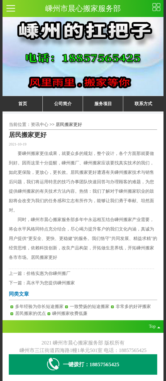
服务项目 (103, 103)
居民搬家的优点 (30, 313)
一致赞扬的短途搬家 (89, 306)
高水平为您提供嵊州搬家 (50, 283)
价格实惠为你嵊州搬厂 (48, 273)
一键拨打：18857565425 (83, 364)
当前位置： (20, 124)
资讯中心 (39, 124)
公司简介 (63, 103)
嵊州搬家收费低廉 (69, 313)
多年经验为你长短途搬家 (39, 306)
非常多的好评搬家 (133, 306)
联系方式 (143, 103)
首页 (22, 103)
